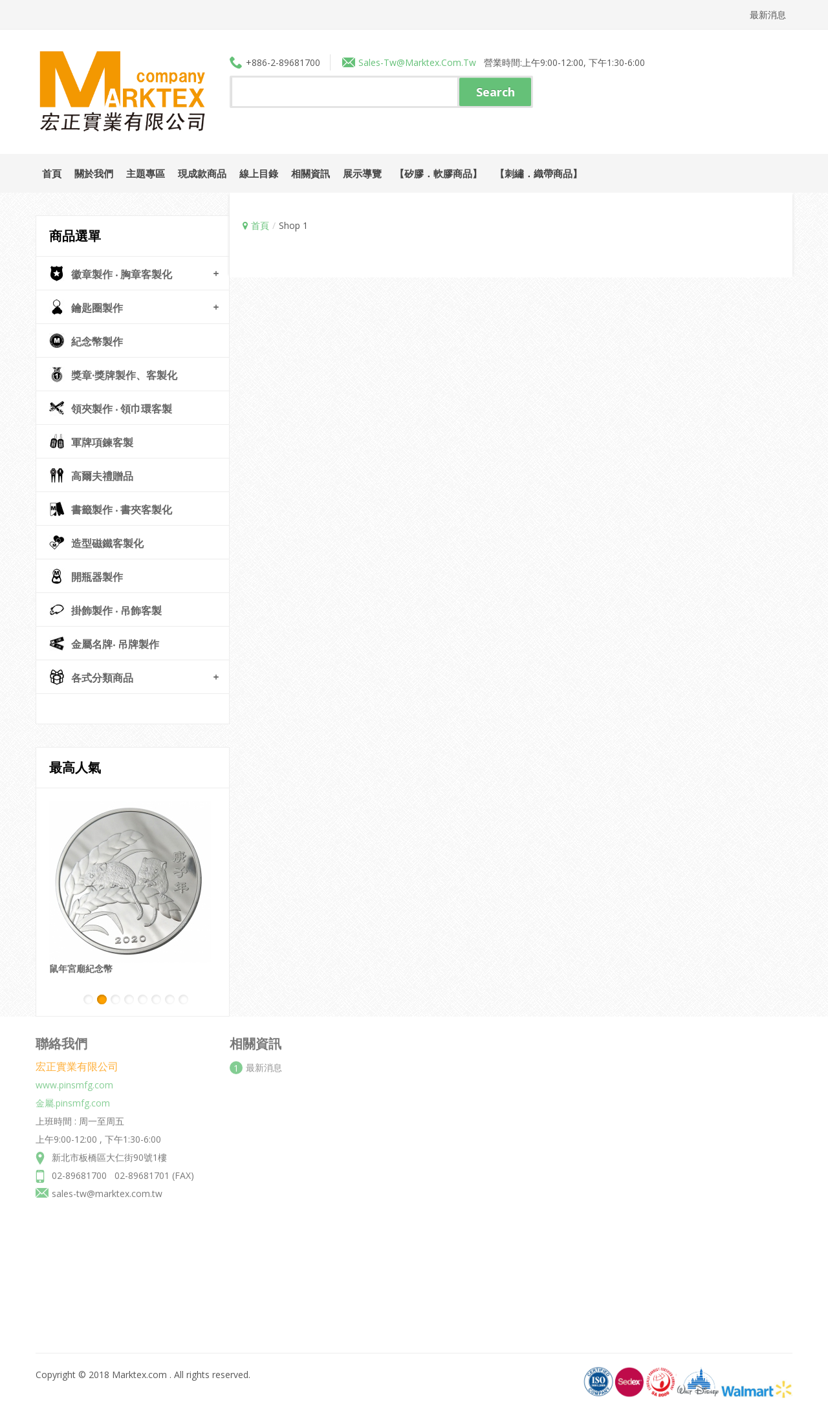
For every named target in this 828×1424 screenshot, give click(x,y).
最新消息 (768, 14)
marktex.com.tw (440, 62)
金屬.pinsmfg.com (73, 1098)
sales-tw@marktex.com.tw (107, 1189)
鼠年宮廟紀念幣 (81, 968)
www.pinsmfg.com (74, 1080)
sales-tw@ (381, 62)
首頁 (260, 225)
